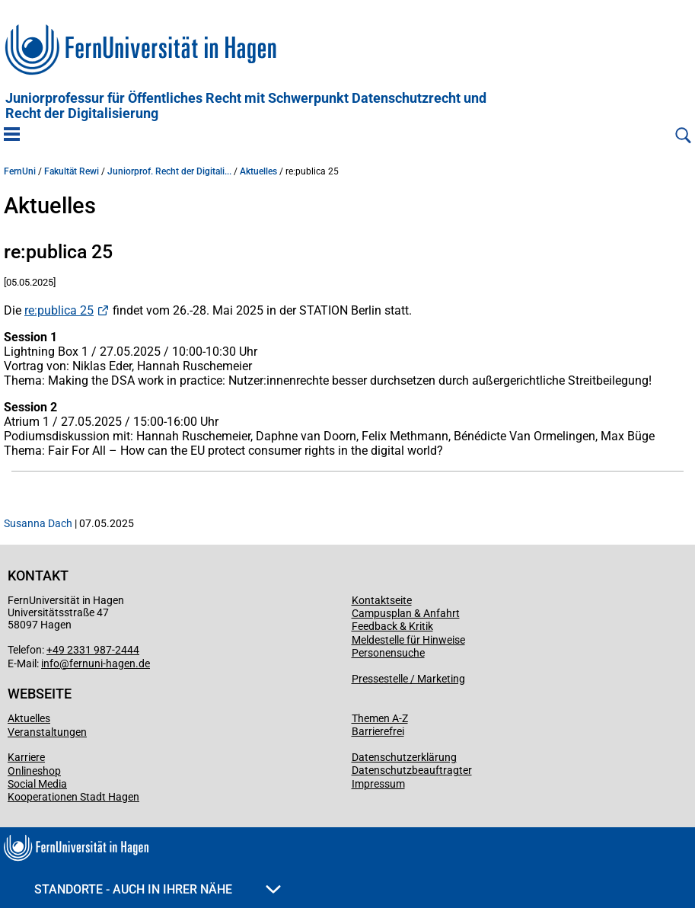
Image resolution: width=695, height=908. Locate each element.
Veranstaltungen (47, 732)
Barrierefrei (378, 731)
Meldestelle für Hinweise (408, 640)
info (50, 663)
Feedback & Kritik (392, 626)
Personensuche (388, 653)
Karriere (26, 757)
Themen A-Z (380, 718)
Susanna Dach (38, 523)
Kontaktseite (382, 600)
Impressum (378, 784)
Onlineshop (34, 771)
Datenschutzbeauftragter (412, 770)
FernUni (20, 171)
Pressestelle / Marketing (408, 679)
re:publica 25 (59, 310)
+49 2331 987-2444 (92, 650)
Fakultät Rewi (71, 171)
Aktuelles (258, 171)
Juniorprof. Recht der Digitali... (169, 171)
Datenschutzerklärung (404, 757)
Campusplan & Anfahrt (406, 613)
